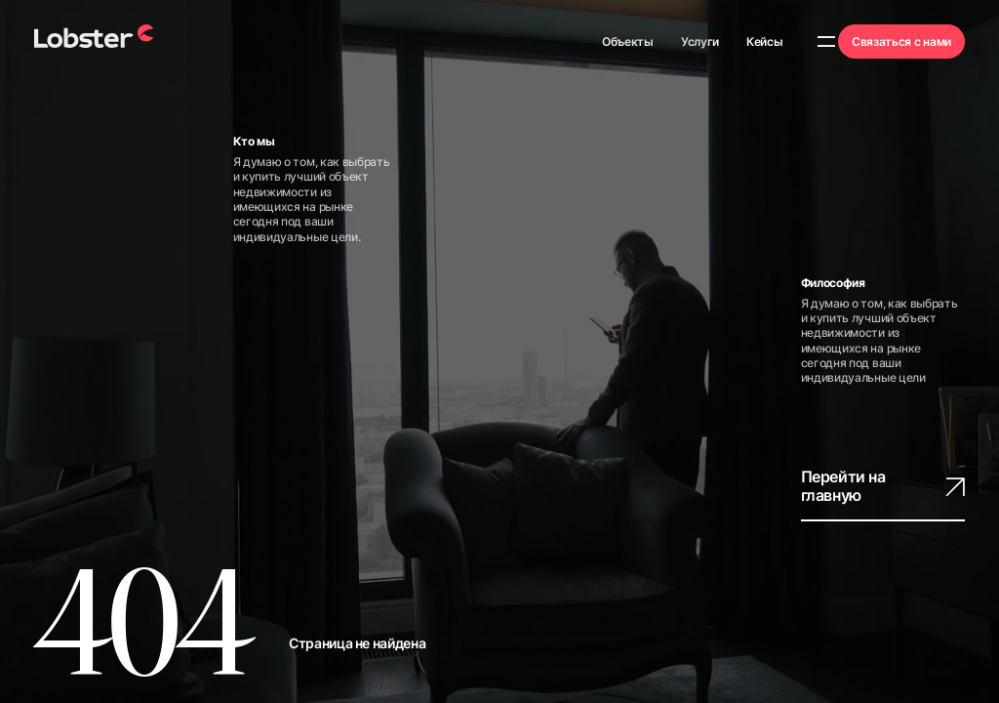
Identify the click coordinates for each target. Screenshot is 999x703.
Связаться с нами (901, 41)
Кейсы (764, 41)
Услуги (700, 41)
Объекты (628, 41)
